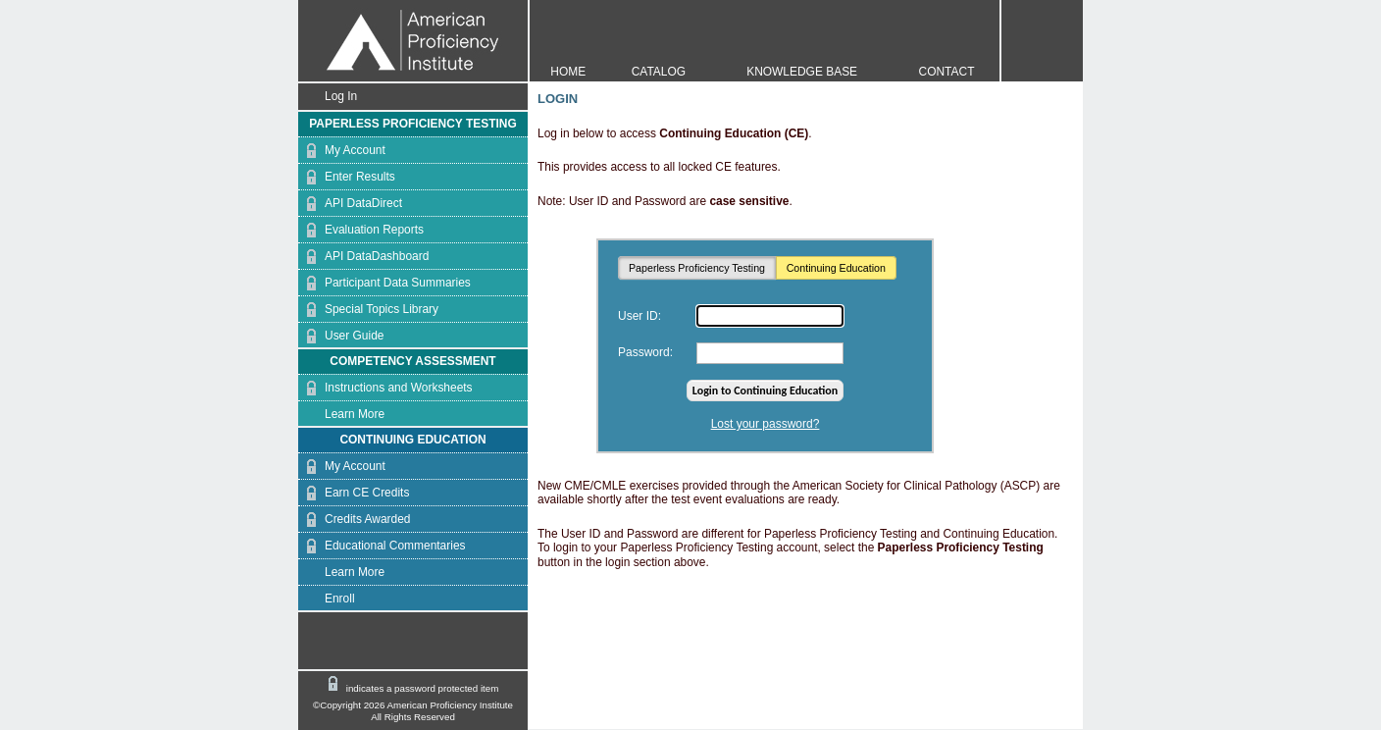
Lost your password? (765, 424)
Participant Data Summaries (384, 283)
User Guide (341, 336)
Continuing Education (836, 268)
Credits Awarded (354, 519)
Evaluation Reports (361, 230)
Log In (327, 96)
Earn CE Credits (353, 493)
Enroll (326, 599)
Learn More (341, 414)
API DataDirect (350, 203)
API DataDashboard (363, 256)
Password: (645, 352)
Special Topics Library (368, 309)
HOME (568, 71)
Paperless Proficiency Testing (697, 268)
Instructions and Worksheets (385, 388)
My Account (341, 150)
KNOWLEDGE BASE (801, 71)
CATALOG (659, 71)
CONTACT (947, 71)
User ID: (639, 316)
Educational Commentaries (382, 546)
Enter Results (346, 177)
